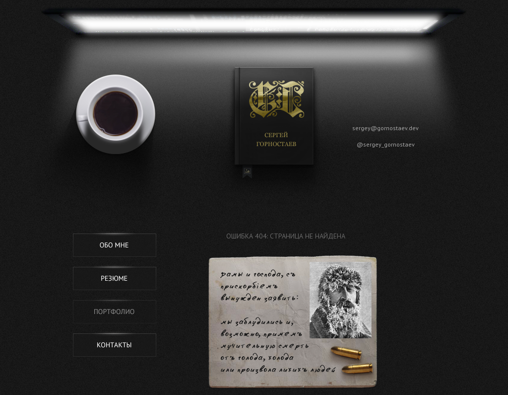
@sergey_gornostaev (386, 144)
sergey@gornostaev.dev (385, 128)
